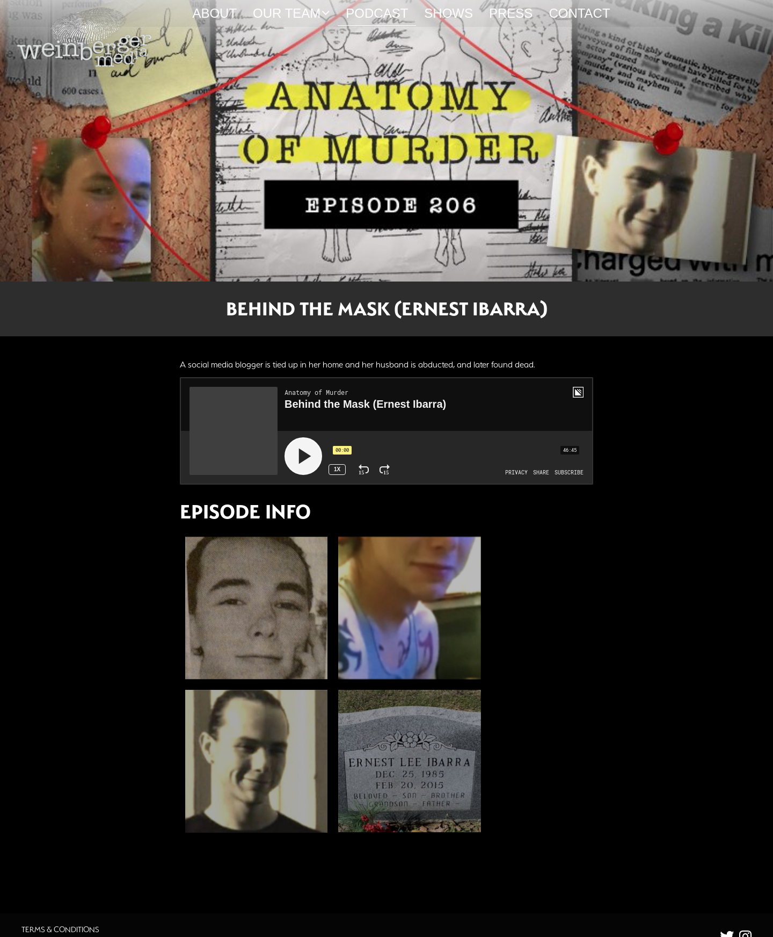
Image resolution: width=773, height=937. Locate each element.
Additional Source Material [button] (250, 839)
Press (511, 13)
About (214, 13)
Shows (448, 13)
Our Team (291, 13)
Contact (579, 13)
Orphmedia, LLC (452, 928)
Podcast (377, 13)
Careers (38, 909)
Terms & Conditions (60, 898)
